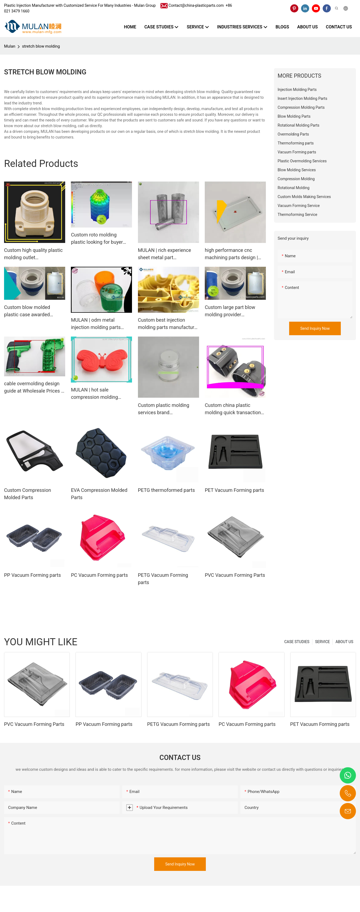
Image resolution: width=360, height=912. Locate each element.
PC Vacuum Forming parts (99, 575)
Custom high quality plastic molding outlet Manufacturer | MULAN (33, 254)
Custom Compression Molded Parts (27, 493)
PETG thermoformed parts (166, 490)
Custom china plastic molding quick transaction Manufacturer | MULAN (233, 409)
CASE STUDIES (296, 642)
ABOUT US (344, 642)
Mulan (9, 46)
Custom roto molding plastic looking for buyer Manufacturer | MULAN (97, 239)
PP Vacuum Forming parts (32, 575)
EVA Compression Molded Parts (99, 493)
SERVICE (322, 642)
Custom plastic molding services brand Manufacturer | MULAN (163, 409)
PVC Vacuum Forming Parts (235, 575)
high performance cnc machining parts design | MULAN (231, 254)
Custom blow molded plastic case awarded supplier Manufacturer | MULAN (29, 311)
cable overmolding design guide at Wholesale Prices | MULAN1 (33, 387)
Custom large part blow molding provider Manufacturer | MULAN (230, 311)
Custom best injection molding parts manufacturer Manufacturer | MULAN (168, 324)
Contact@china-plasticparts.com (196, 5)
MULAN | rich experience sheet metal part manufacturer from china (165, 254)
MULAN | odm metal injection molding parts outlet (96, 324)
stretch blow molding (41, 46)
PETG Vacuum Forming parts (163, 578)
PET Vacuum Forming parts (234, 490)
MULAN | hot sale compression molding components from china (97, 394)
